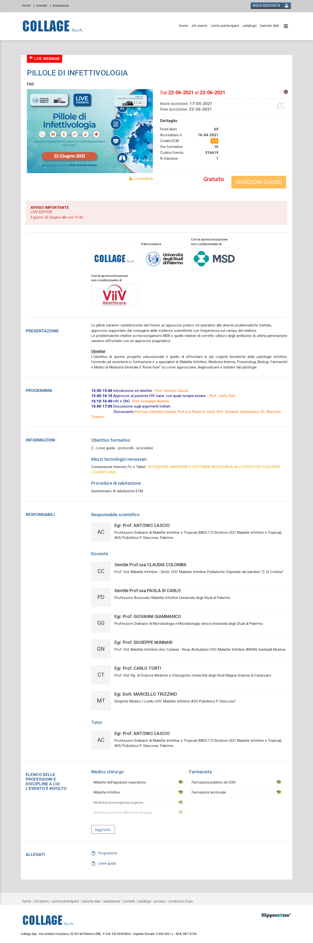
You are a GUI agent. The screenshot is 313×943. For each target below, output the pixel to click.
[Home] (28, 5)
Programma (107, 853)
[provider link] (114, 258)
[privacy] (159, 901)
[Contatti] (43, 5)
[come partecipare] (225, 25)
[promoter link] (164, 258)
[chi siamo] (199, 25)
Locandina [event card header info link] (143, 178)
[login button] (271, 5)
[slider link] (276, 915)
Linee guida (107, 863)
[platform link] (53, 26)
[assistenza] (111, 901)
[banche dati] (269, 25)
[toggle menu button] (286, 26)
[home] (183, 25)
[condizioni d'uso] (180, 901)
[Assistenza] (62, 5)
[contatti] (129, 901)
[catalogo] (250, 25)
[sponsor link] (214, 258)
